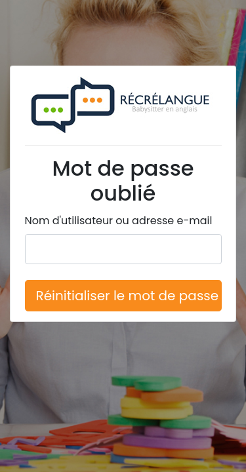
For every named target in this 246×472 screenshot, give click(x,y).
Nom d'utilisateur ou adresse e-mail (119, 220)
